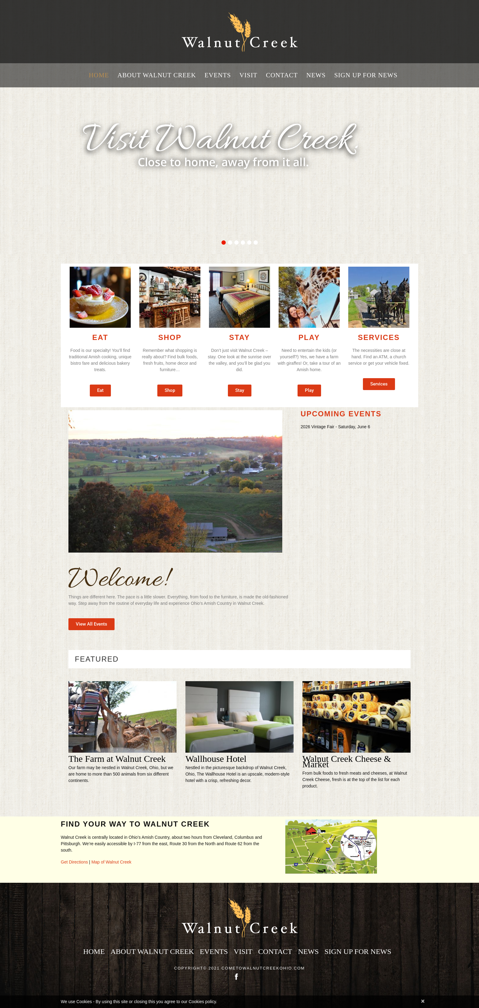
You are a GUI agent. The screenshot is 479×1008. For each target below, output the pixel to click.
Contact (282, 75)
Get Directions (74, 862)
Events (217, 75)
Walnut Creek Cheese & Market (346, 761)
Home (99, 75)
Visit (249, 75)
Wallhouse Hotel (216, 759)
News (316, 75)
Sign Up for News (365, 75)
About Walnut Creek (156, 75)
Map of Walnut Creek (111, 862)
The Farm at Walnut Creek (117, 759)
